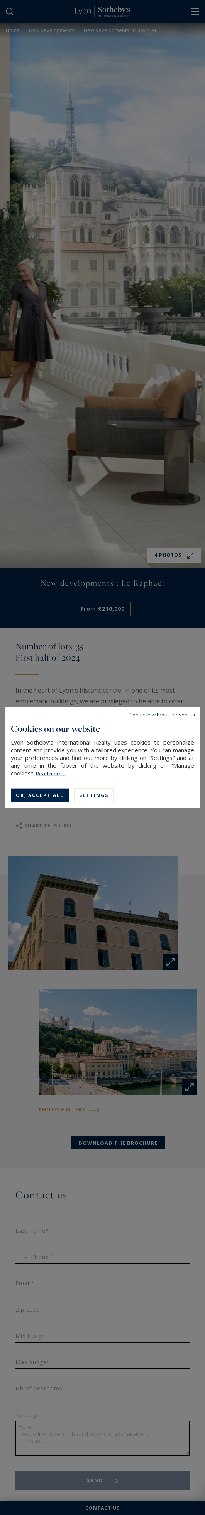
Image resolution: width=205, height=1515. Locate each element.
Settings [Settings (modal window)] (93, 795)
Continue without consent (159, 714)
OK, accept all (40, 795)
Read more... (50, 773)
